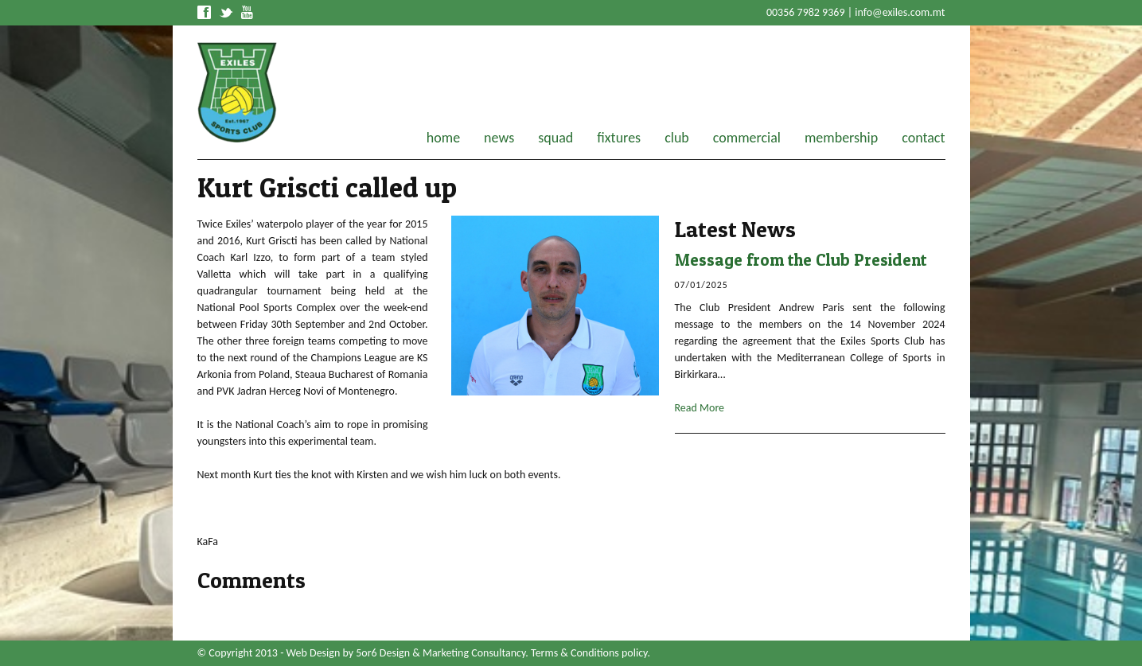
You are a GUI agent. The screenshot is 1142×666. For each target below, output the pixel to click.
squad (555, 137)
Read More (700, 408)
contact (923, 137)
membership (841, 137)
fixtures (619, 137)
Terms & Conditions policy (589, 653)
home (443, 137)
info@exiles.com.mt (900, 12)
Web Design (313, 653)
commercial (747, 137)
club (677, 137)
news (499, 137)
